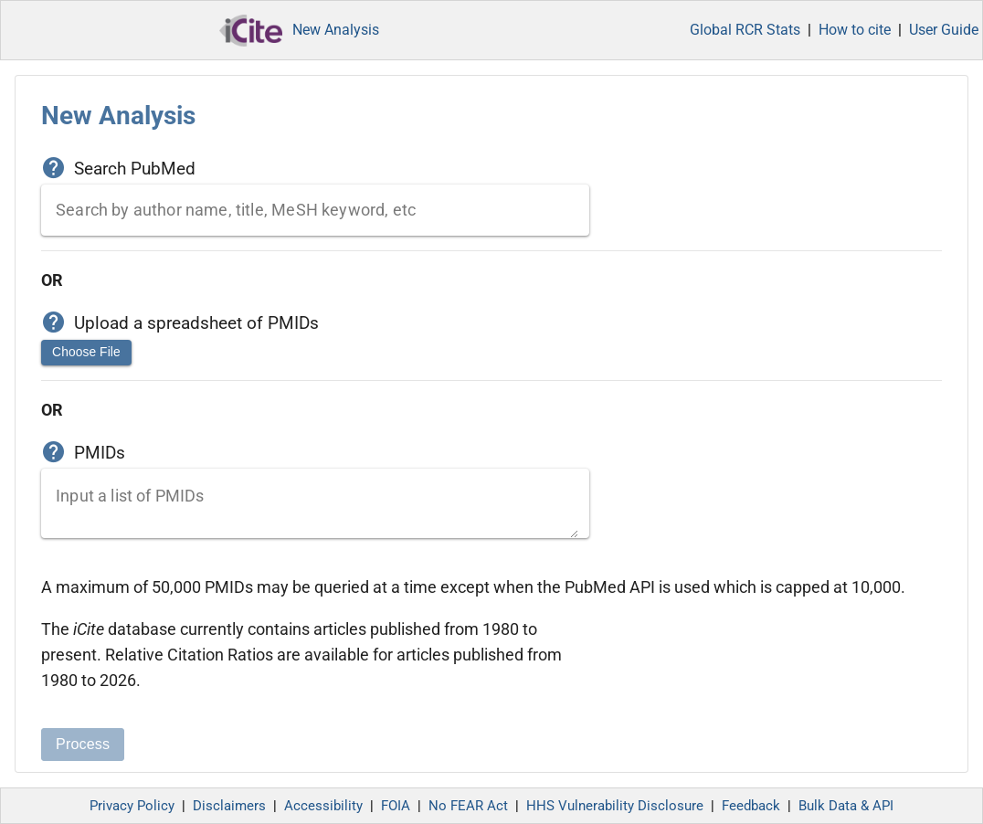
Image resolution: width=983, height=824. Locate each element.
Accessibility (323, 806)
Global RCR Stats (745, 29)
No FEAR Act (468, 806)
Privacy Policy (132, 806)
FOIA (395, 806)
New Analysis (335, 29)
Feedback (751, 806)
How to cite (855, 29)
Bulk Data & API (845, 806)
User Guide (943, 29)
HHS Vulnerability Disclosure (614, 806)
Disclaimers (229, 806)
